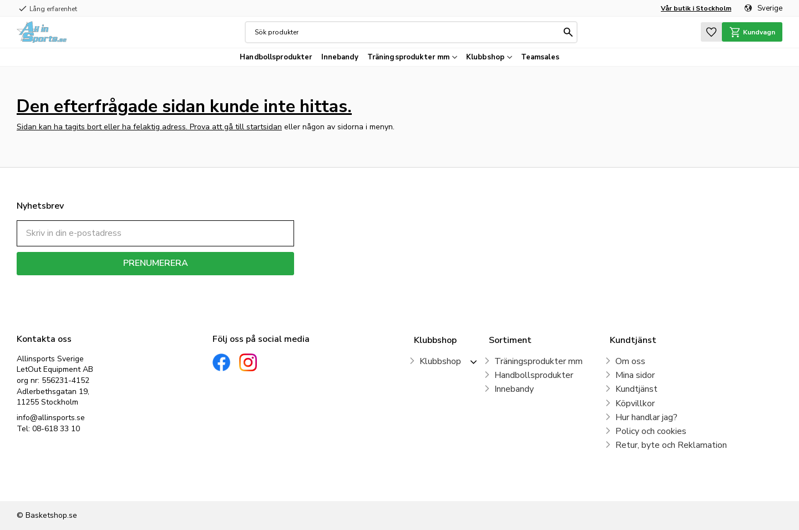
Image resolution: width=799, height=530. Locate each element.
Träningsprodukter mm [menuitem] (408, 57)
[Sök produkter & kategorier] (406, 32)
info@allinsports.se (51, 417)
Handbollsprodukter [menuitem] (276, 57)
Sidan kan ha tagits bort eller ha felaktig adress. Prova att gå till (131, 127)
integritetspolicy (194, 283)
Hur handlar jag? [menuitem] (646, 417)
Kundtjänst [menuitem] (636, 389)
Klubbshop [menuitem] (485, 57)
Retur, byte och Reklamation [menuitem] (671, 445)
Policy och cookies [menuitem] (650, 431)
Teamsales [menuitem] (540, 57)
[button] (708, 32)
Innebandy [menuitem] (339, 57)
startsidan (264, 127)
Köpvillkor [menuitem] (635, 403)
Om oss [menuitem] (630, 361)
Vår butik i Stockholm (696, 8)
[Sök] (567, 32)
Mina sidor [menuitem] (635, 375)
